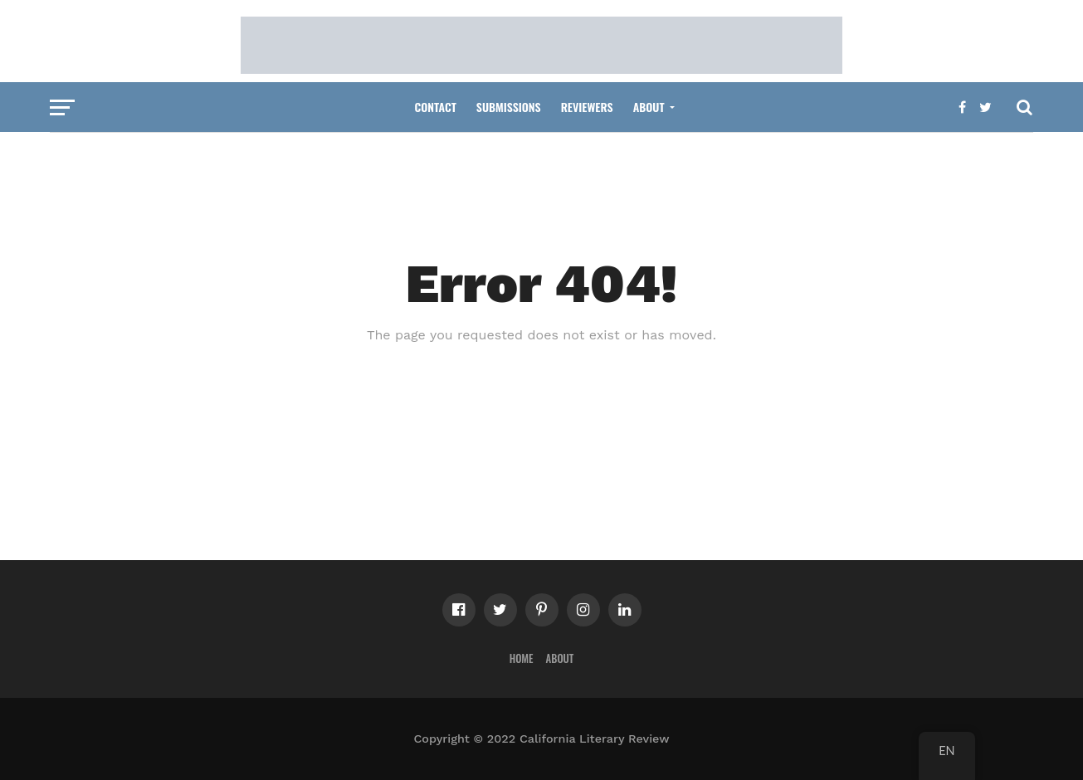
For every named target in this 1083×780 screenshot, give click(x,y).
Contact (435, 106)
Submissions (508, 106)
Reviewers (587, 106)
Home (522, 658)
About (649, 106)
